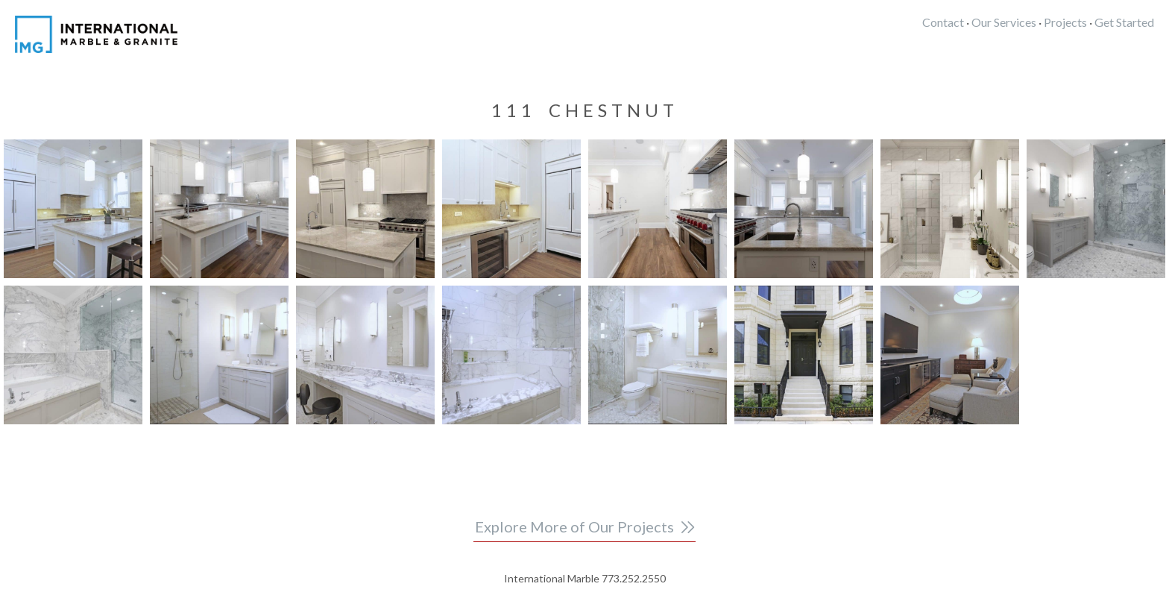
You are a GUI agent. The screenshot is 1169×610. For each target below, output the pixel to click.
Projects (1065, 22)
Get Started (1124, 22)
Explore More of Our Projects (574, 526)
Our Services (1003, 22)
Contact (943, 22)
